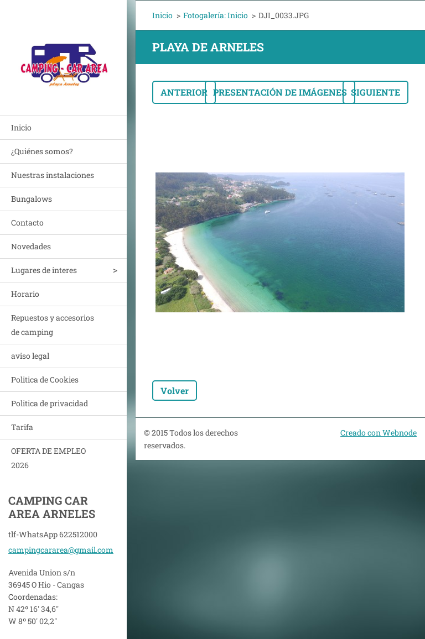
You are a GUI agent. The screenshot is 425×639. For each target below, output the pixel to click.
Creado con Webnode (378, 432)
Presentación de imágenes (280, 92)
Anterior (184, 92)
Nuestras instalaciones (52, 175)
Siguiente (375, 92)
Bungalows (31, 198)
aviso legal (30, 355)
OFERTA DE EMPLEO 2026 (48, 458)
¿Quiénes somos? (42, 151)
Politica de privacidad (49, 403)
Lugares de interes (44, 270)
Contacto (27, 222)
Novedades (31, 246)
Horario (25, 294)
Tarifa (22, 427)
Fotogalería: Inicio (215, 15)
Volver (174, 390)
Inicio (21, 127)
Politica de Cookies (45, 379)
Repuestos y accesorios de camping (52, 324)
